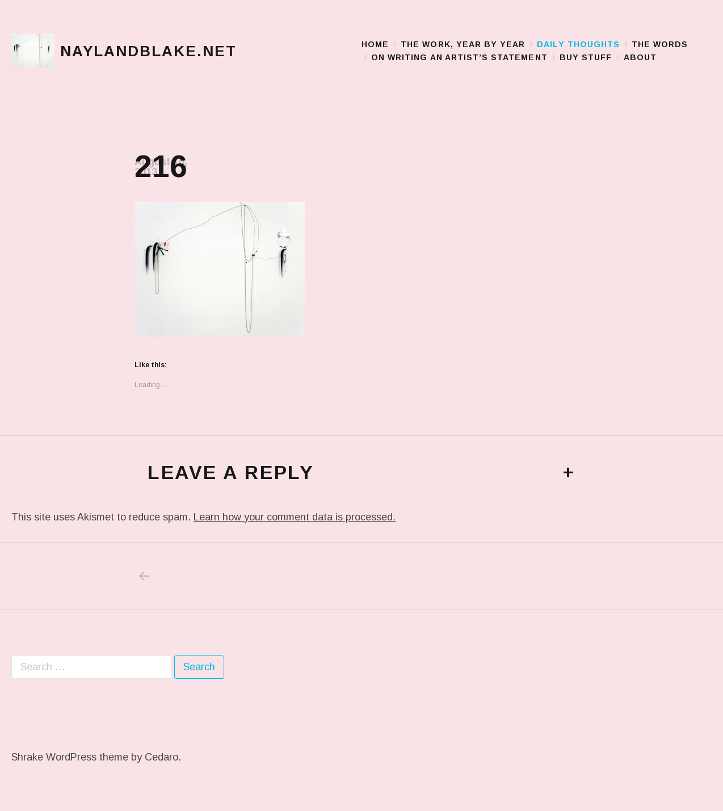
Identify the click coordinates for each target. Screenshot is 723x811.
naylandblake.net (148, 51)
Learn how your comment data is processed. (295, 517)
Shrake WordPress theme (69, 757)
